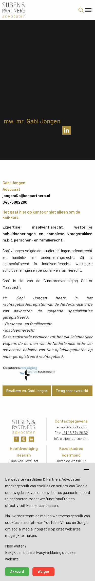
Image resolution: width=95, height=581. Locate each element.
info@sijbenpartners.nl (71, 438)
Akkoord (17, 571)
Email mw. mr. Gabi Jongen (26, 391)
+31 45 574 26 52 (75, 432)
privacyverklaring (47, 552)
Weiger (43, 571)
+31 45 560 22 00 (74, 427)
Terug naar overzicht (72, 391)
